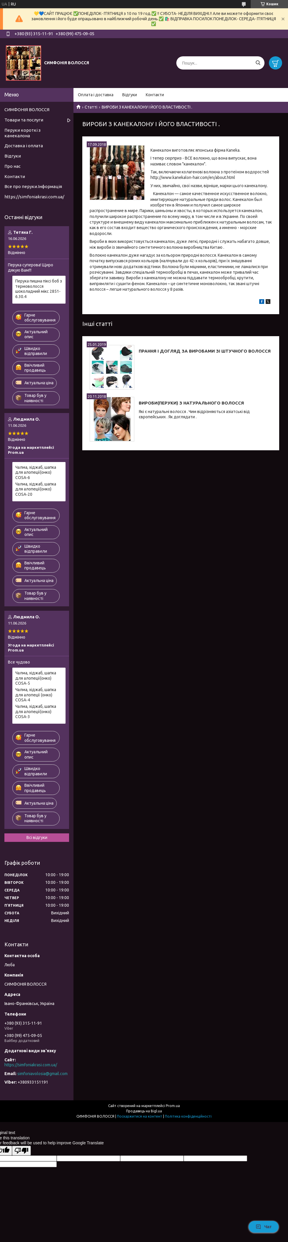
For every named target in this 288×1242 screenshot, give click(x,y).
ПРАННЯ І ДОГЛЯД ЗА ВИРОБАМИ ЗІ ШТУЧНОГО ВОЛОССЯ (205, 350)
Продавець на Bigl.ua (144, 1111)
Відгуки (129, 94)
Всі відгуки (36, 837)
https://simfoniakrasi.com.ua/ (34, 196)
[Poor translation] (21, 1150)
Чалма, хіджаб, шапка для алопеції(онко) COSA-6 (35, 472)
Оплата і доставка (95, 94)
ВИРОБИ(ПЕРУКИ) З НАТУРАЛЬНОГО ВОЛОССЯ (191, 402)
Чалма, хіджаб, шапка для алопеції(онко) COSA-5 (35, 678)
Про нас (12, 166)
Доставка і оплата (23, 145)
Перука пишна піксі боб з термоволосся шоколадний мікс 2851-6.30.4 (38, 289)
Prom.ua (173, 1106)
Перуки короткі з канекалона (22, 133)
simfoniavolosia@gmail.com (42, 1073)
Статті (91, 107)
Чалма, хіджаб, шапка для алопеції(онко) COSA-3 (35, 711)
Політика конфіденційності (188, 1116)
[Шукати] (257, 63)
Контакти (155, 94)
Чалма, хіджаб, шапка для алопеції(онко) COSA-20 (35, 489)
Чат (264, 1226)
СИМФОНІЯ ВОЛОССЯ (26, 109)
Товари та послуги (23, 119)
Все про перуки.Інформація (33, 186)
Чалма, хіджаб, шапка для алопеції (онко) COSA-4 (35, 694)
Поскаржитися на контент (139, 1116)
